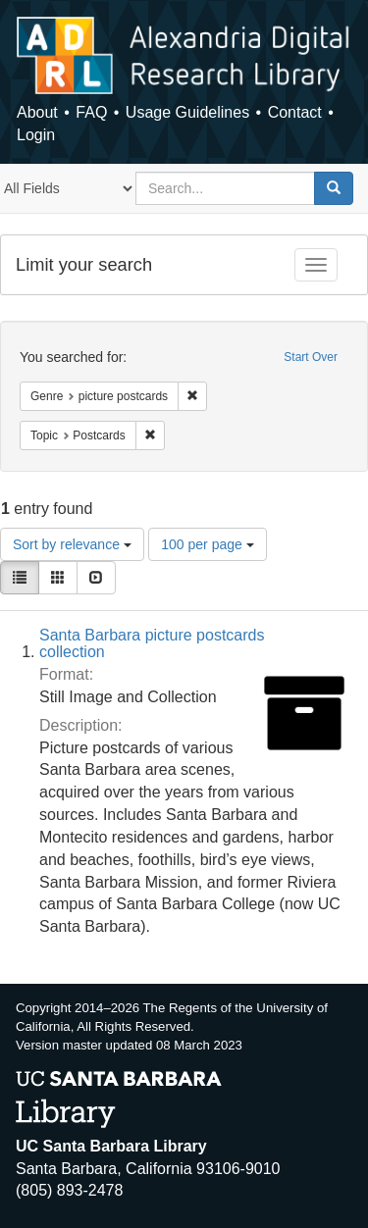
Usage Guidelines (187, 112)
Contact (295, 112)
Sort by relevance (72, 544)
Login (36, 135)
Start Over (311, 357)
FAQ (91, 112)
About (37, 112)
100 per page (207, 544)
